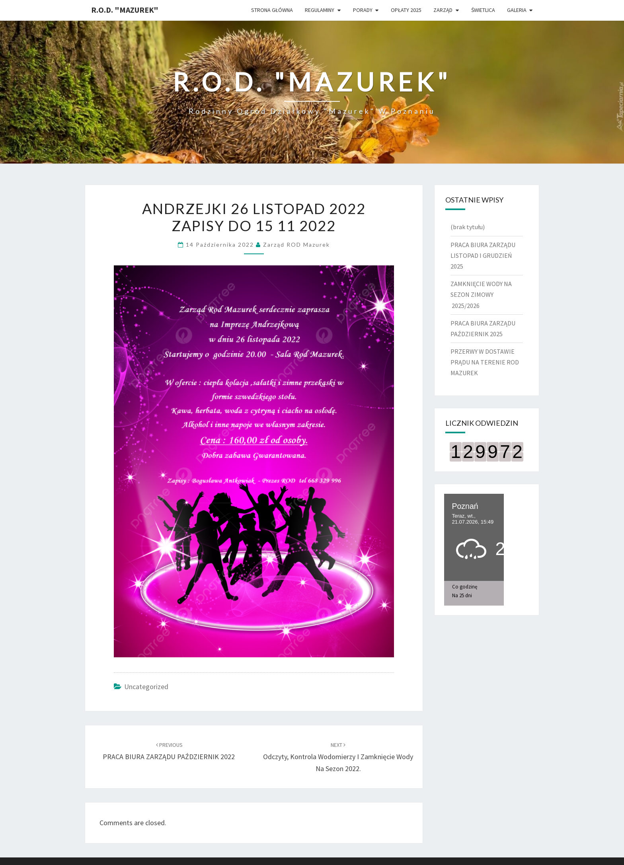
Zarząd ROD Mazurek (296, 244)
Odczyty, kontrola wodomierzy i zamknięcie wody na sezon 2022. (338, 757)
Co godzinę (464, 586)
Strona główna (272, 10)
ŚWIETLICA (483, 10)
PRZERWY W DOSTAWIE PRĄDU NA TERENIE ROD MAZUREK (484, 362)
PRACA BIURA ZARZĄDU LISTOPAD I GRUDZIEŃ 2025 (482, 255)
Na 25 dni (462, 595)
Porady (362, 10)
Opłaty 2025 (406, 10)
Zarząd (442, 10)
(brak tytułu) (467, 227)
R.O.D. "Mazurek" (124, 10)
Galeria (516, 10)
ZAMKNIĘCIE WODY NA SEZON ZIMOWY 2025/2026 (481, 294)
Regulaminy (319, 10)
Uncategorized (146, 686)
